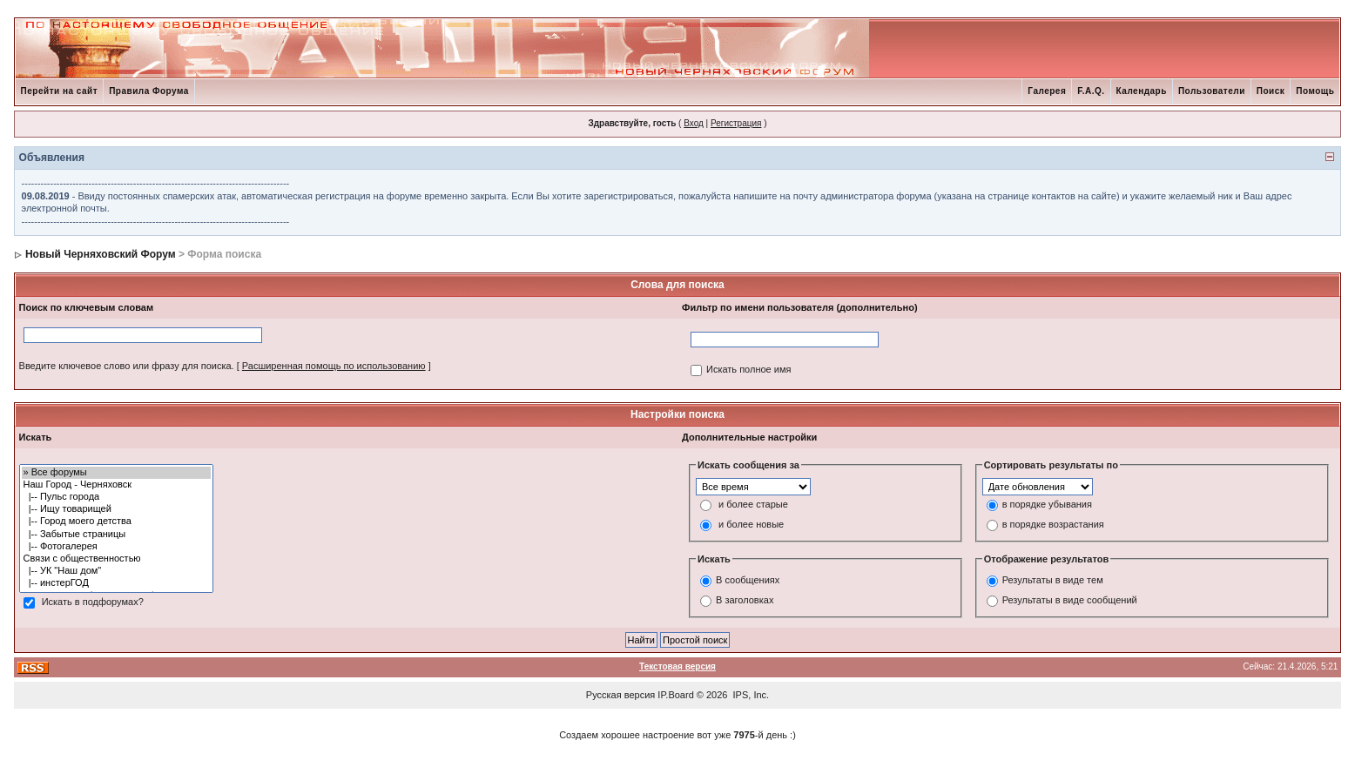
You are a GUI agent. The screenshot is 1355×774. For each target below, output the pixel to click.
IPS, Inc (750, 695)
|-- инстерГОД (117, 583)
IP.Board (675, 695)
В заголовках (744, 601)
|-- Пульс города (117, 497)
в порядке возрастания (1053, 524)
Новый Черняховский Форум (100, 254)
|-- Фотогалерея (117, 547)
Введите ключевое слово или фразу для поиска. (126, 365)
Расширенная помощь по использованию (334, 365)
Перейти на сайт (59, 91)
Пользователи (1211, 91)
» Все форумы (117, 473)
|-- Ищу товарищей (117, 509)
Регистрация (736, 123)
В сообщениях (747, 580)
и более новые (751, 524)
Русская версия (620, 695)
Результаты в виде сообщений (1069, 601)
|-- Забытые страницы (117, 534)
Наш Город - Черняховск (117, 485)
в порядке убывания (1047, 504)
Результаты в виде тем (1052, 580)
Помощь (1315, 91)
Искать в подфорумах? (93, 601)
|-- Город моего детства (117, 521)
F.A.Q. (1090, 91)
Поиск (1271, 91)
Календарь (1141, 91)
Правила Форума (149, 91)
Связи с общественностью (117, 559)
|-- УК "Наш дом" (117, 571)
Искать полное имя (748, 369)
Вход (694, 123)
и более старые (753, 504)
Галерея (1047, 91)
